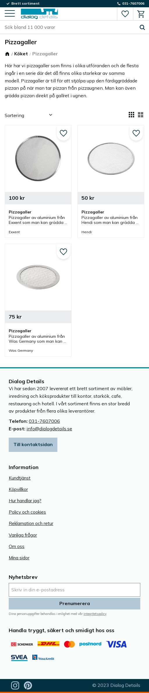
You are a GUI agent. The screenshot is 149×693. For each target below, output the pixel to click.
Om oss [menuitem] (16, 546)
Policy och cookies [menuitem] (27, 512)
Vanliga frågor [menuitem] (23, 535)
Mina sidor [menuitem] (19, 558)
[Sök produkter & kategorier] (70, 27)
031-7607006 (44, 421)
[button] (10, 14)
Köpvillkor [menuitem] (18, 489)
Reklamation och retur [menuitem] (31, 523)
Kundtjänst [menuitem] (20, 478)
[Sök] (142, 27)
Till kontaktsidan (33, 444)
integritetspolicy (95, 614)
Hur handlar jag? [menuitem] (25, 500)
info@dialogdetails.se (49, 429)
